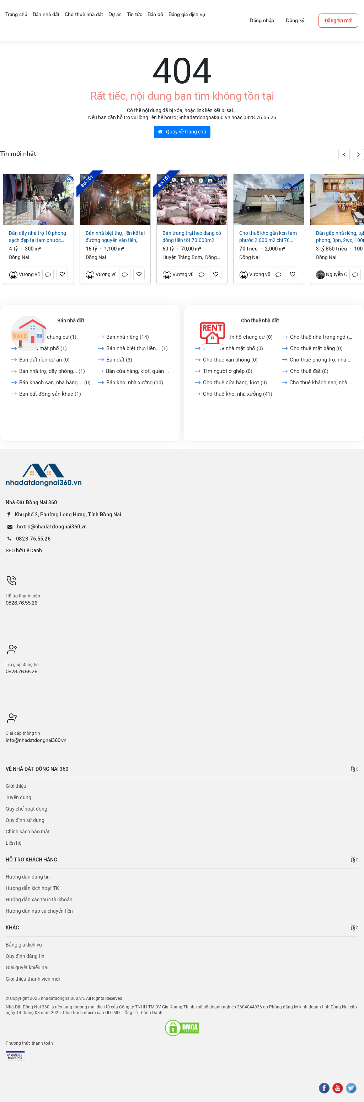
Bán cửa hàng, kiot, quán (137, 371)
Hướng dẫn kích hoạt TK (32, 888)
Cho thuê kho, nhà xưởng (237, 394)
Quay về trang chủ (182, 132)
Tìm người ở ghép (227, 371)
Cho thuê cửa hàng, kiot (235, 382)
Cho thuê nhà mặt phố (233, 348)
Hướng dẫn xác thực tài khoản (39, 899)
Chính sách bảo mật (28, 831)
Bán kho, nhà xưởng (134, 382)
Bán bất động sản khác (50, 394)
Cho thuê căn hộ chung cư (238, 337)
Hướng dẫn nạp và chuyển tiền (39, 911)
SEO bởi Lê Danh (24, 550)
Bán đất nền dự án (44, 360)
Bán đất (119, 360)
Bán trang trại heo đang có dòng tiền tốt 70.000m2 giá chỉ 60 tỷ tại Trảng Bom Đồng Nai (191, 237)
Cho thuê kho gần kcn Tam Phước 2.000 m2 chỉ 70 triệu (268, 237)
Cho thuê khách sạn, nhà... (321, 382)
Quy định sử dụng (25, 820)
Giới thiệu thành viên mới (33, 979)
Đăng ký (295, 20)
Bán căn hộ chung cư (47, 337)
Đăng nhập (262, 20)
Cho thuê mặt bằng (316, 348)
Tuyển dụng (18, 797)
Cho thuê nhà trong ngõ (321, 337)
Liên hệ (13, 843)
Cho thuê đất (309, 371)
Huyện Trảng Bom (182, 257)
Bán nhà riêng (127, 337)
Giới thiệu (16, 786)
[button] (358, 154)
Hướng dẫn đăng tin (28, 877)
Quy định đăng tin (25, 956)
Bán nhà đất (70, 320)
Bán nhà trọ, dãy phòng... (52, 371)
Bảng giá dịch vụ (24, 945)
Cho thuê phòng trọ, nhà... (321, 360)
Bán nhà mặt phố (43, 348)
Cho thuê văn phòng (230, 360)
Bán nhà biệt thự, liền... (137, 348)
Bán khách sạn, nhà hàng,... (55, 382)
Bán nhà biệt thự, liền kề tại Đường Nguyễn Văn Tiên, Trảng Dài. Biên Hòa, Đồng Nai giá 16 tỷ (115, 237)
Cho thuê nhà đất (260, 320)
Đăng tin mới (338, 20)
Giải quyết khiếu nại (27, 967)
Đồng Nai (19, 257)
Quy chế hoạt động (26, 809)
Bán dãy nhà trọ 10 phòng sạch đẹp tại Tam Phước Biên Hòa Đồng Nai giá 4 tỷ (37, 237)
